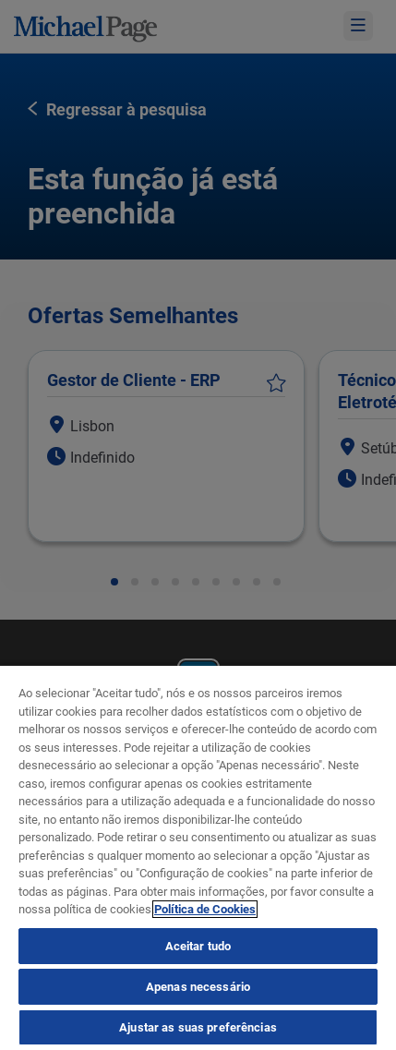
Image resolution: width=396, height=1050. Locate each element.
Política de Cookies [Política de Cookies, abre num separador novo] (205, 909)
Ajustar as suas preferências (198, 1027)
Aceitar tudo (198, 946)
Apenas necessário (198, 987)
